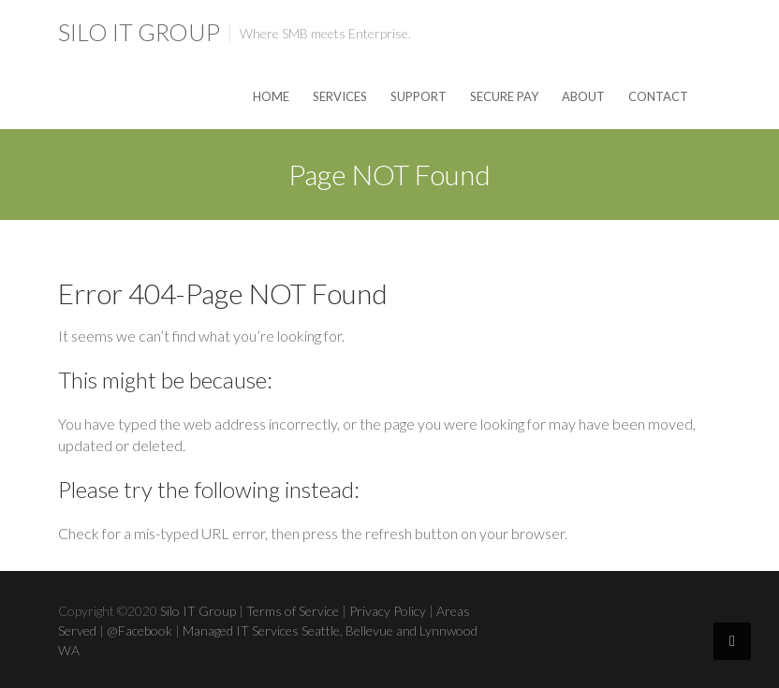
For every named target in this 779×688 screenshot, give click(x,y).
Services (340, 96)
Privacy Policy (387, 611)
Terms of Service (292, 611)
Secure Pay (504, 96)
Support (418, 96)
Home (271, 96)
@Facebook (139, 630)
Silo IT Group (139, 32)
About (583, 96)
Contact (658, 96)
